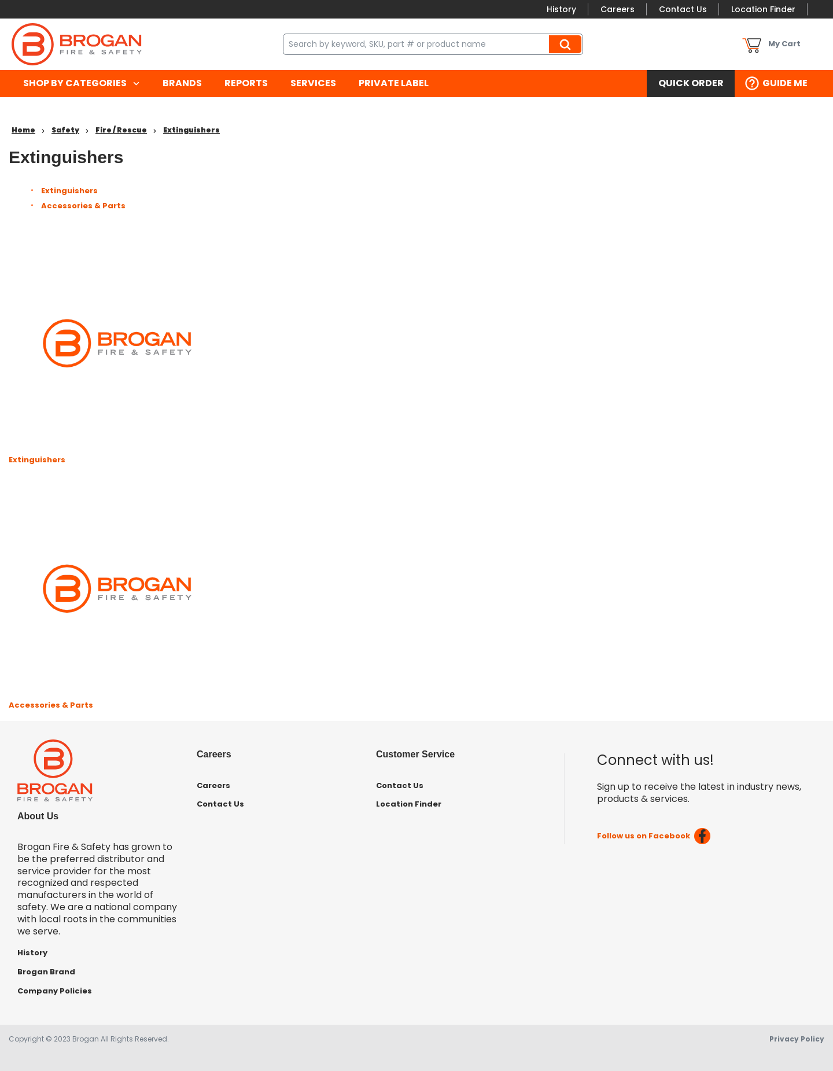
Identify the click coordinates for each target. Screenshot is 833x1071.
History (561, 9)
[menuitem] (81, 83)
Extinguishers (191, 130)
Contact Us (683, 9)
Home (23, 130)
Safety (65, 130)
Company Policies (54, 990)
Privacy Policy (796, 1039)
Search (567, 44)
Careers (617, 9)
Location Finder (763, 9)
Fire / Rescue (121, 130)
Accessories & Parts (83, 205)
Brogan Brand (46, 971)
